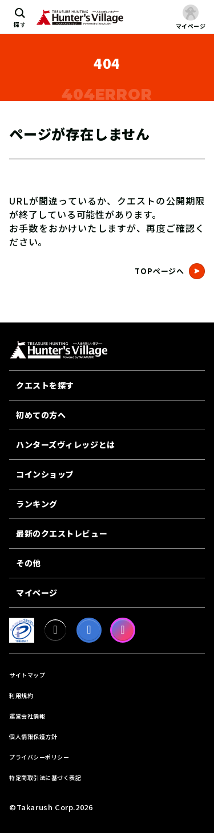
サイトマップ (27, 675)
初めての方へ (41, 414)
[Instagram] (122, 630)
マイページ (37, 592)
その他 (28, 563)
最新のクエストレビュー (61, 533)
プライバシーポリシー (39, 757)
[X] (55, 630)
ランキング (37, 503)
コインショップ (45, 474)
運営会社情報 (27, 716)
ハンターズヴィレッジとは (65, 444)
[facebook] (89, 630)
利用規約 (21, 695)
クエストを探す (45, 385)
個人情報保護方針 (33, 736)
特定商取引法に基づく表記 (45, 777)
